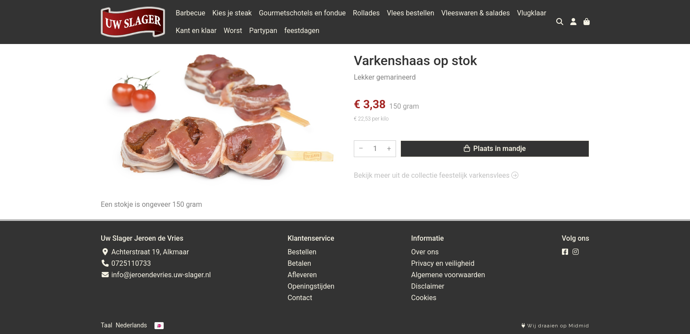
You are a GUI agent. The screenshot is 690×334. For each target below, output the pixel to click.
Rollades (366, 13)
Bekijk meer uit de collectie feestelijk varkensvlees (436, 175)
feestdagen (301, 30)
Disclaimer (427, 286)
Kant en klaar (196, 30)
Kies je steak (232, 13)
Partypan (263, 30)
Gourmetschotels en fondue (302, 13)
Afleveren (302, 275)
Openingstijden (310, 286)
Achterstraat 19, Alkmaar (145, 252)
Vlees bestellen (410, 13)
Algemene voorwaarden (448, 275)
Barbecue (190, 13)
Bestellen (301, 252)
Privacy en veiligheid (442, 263)
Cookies (423, 298)
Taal (106, 325)
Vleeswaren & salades (475, 13)
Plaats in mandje (495, 148)
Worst (233, 30)
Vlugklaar (532, 13)
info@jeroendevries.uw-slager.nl (156, 275)
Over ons (425, 252)
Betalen (299, 263)
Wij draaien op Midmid (555, 326)
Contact (299, 298)
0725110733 (126, 263)
